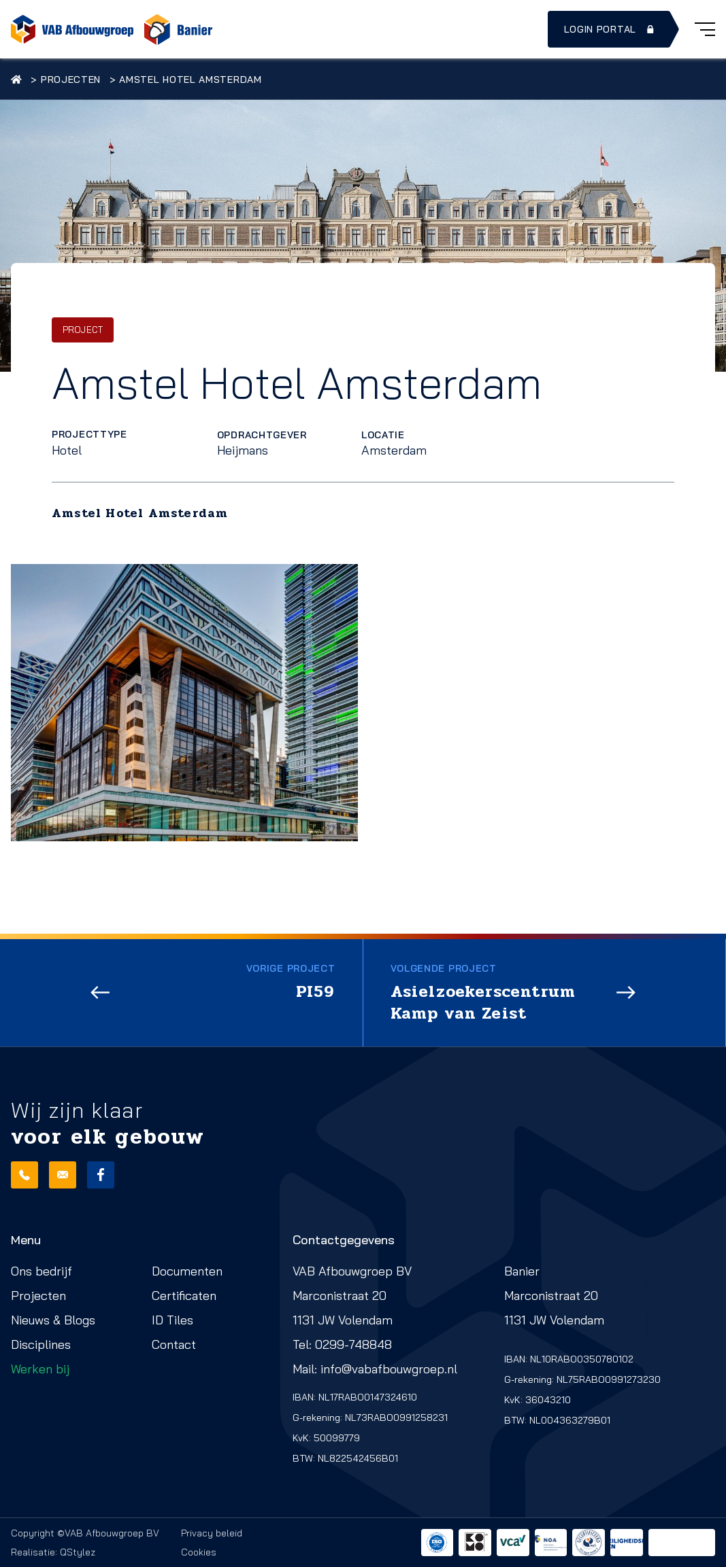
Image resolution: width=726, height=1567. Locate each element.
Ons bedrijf (41, 1271)
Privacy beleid (211, 1533)
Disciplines (41, 1344)
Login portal (610, 29)
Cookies (198, 1552)
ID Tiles (172, 1320)
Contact (174, 1344)
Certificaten (184, 1295)
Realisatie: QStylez (53, 1552)
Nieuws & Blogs (53, 1320)
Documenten (187, 1271)
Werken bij (40, 1369)
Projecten (71, 79)
